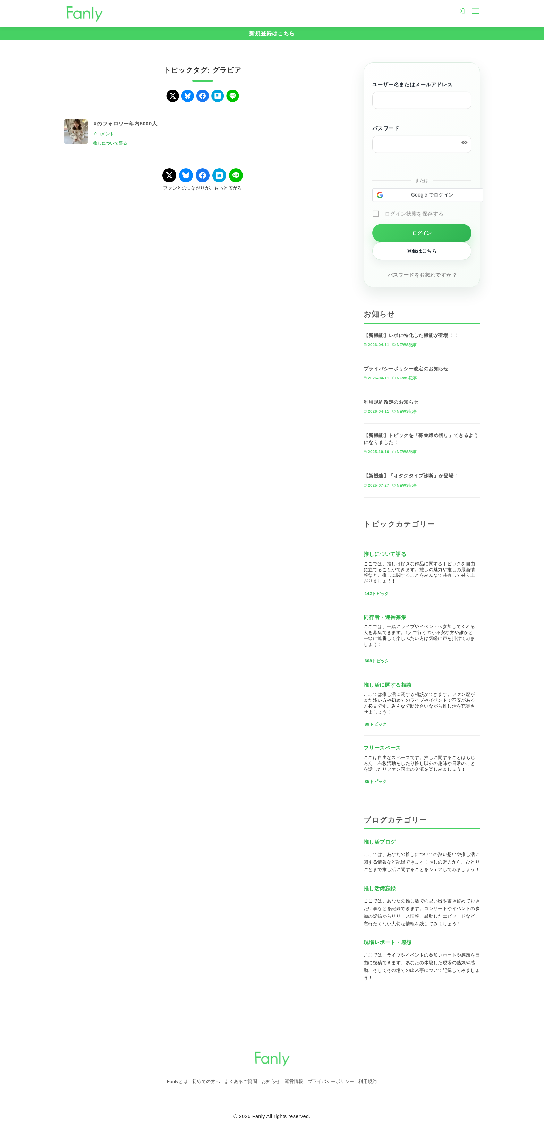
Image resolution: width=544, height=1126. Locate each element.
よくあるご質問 (240, 1081)
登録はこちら (422, 251)
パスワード (385, 129)
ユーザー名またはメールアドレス (412, 85)
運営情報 (293, 1081)
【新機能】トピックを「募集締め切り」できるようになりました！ (421, 439)
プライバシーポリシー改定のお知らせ (406, 369)
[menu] (476, 10)
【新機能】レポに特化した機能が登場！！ (411, 335)
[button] (427, 196)
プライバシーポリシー (331, 1081)
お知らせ (271, 1081)
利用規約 (367, 1081)
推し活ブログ (380, 842)
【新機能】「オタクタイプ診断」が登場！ (411, 475)
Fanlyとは (177, 1081)
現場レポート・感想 (388, 942)
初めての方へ (206, 1081)
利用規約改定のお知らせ (391, 402)
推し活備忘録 (380, 888)
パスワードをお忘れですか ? (422, 275)
